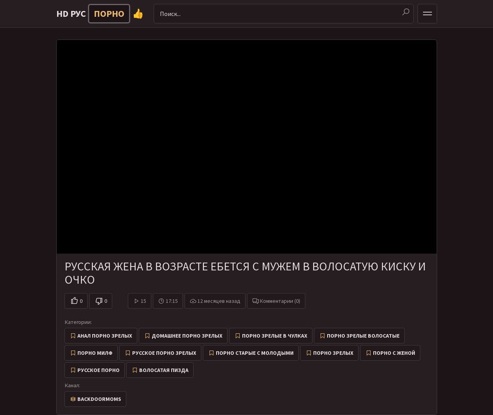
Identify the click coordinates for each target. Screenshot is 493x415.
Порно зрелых (333, 352)
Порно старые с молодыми (255, 352)
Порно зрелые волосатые (363, 335)
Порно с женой (394, 352)
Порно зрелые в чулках (274, 335)
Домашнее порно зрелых (187, 335)
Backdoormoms (99, 398)
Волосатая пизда (163, 370)
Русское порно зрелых (164, 352)
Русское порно (98, 370)
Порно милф (95, 352)
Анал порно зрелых (104, 335)
